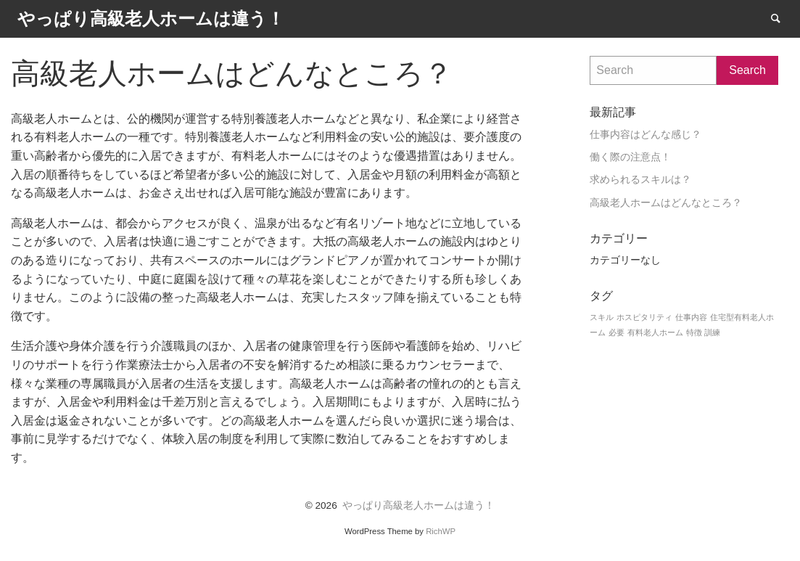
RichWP (440, 531)
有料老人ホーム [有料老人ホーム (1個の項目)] (655, 332)
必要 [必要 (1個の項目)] (616, 332)
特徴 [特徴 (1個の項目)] (694, 332)
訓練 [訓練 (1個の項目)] (712, 332)
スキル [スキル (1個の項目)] (602, 317)
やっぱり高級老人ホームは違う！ (418, 505)
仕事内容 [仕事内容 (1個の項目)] (691, 317)
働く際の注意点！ (630, 157)
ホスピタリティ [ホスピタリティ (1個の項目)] (644, 317)
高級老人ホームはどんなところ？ (666, 202)
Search (782, 17)
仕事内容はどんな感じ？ (645, 134)
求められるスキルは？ (640, 179)
